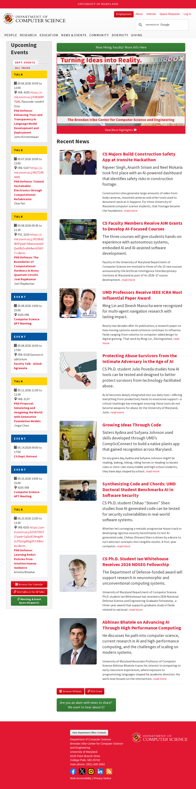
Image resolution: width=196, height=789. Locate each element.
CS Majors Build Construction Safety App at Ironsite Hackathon (139, 157)
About (139, 14)
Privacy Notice (102, 778)
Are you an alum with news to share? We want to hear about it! (86, 704)
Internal (151, 14)
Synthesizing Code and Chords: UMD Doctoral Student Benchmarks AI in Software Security (139, 489)
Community (99, 35)
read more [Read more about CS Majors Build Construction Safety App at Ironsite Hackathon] (130, 210)
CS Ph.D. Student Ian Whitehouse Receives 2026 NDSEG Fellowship (135, 561)
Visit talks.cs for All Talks (29, 592)
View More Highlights (121, 130)
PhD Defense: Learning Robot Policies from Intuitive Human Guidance (25, 558)
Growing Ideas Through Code (131, 425)
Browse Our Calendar (29, 584)
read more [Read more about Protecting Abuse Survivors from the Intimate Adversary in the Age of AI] (117, 412)
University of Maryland (98, 4)
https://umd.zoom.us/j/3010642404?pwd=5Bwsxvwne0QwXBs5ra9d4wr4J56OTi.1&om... (29, 244)
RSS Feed (94, 691)
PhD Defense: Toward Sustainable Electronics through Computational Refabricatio (29, 190)
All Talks (22, 68)
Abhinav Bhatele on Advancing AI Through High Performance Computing (141, 625)
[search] (161, 25)
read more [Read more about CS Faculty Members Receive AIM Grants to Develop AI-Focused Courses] (128, 280)
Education (49, 35)
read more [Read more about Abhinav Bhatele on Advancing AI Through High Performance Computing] (160, 679)
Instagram (91, 771)
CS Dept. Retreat (25, 456)
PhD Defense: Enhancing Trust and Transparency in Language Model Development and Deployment (28, 121)
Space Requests (169, 14)
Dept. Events (26, 62)
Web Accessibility (80, 778)
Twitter (82, 771)
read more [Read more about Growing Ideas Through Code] (152, 471)
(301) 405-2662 (95, 764)
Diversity (120, 35)
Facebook (73, 771)
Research (28, 35)
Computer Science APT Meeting (26, 321)
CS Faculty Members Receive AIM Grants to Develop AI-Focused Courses (142, 226)
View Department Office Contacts (89, 732)
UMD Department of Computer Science (34, 18)
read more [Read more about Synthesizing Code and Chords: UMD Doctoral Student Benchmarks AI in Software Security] (123, 546)
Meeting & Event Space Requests (29, 600)
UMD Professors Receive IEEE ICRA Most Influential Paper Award (142, 295)
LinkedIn (100, 771)
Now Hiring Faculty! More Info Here (121, 47)
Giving (136, 35)
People (10, 35)
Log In (187, 14)
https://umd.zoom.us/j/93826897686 (29, 96)
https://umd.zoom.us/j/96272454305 (29, 172)
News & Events (74, 35)
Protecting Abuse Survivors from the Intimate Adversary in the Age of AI (139, 358)
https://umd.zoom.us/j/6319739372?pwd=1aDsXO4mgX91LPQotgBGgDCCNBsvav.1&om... (29, 536)
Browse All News (70, 691)
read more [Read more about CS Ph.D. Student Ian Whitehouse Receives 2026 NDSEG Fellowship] (136, 609)
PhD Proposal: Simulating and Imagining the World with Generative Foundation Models (28, 412)
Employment (123, 14)
